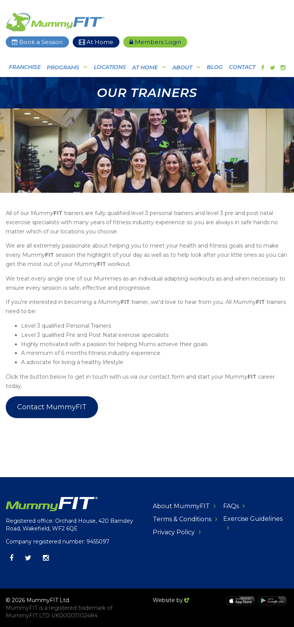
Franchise (25, 67)
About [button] (182, 67)
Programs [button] (63, 67)
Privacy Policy (174, 532)
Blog (215, 67)
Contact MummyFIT (52, 407)
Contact (242, 67)
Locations (110, 67)
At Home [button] (145, 67)
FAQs (231, 506)
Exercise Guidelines (253, 518)
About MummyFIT (181, 506)
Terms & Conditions (182, 519)
